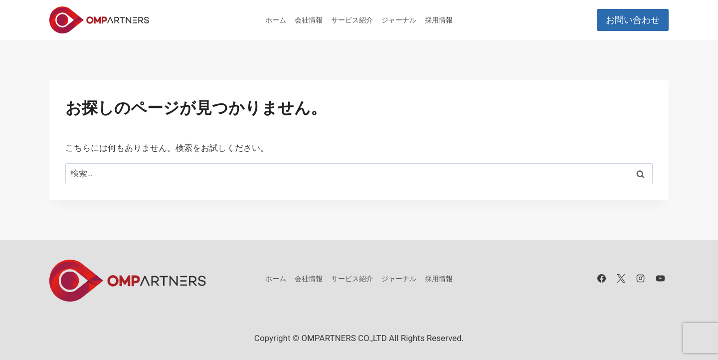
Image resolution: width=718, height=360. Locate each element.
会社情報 (309, 20)
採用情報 (439, 20)
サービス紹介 (352, 20)
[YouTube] (660, 278)
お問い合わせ (633, 19)
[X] (621, 278)
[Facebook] (601, 278)
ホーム (275, 20)
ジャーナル (398, 20)
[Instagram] (640, 278)
